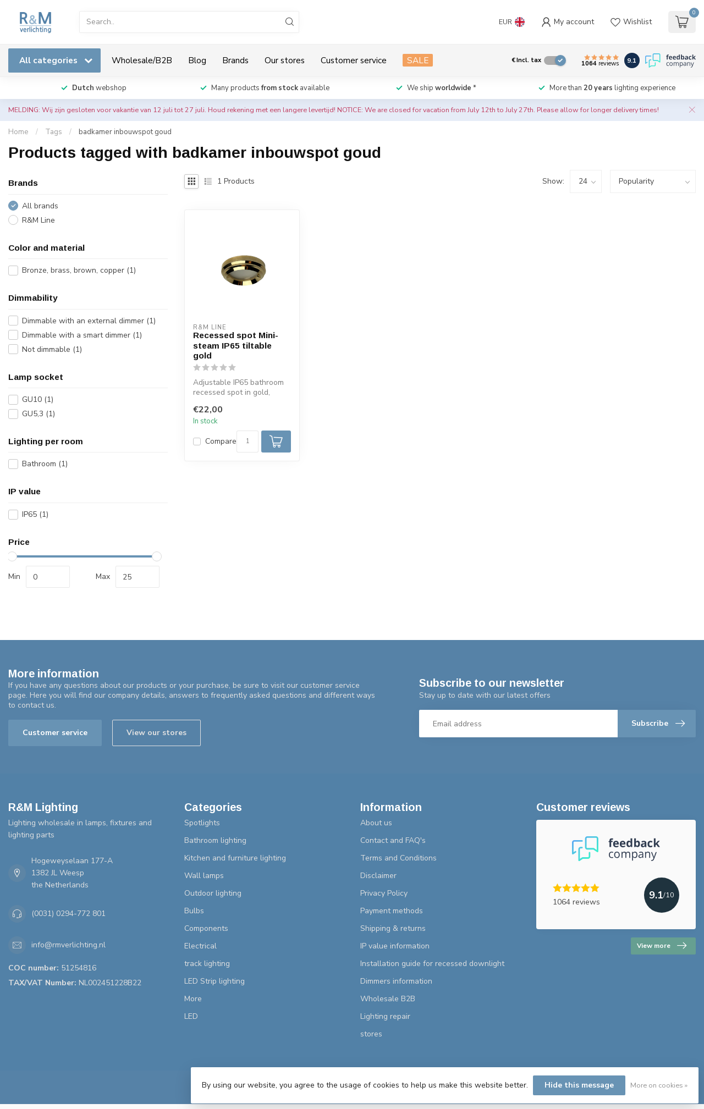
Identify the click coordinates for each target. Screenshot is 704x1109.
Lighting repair (385, 1016)
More (193, 999)
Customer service (354, 60)
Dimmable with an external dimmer (89, 321)
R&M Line (38, 220)
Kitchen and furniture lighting (235, 858)
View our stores (156, 732)
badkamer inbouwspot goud (125, 132)
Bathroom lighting (215, 840)
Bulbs (194, 911)
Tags (53, 132)
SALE (417, 60)
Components (206, 928)
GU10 (37, 399)
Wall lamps (204, 875)
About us (376, 823)
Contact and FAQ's (393, 840)
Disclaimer (378, 875)
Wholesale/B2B (142, 60)
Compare (221, 441)
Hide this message (579, 1085)
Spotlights (202, 823)
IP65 (35, 514)
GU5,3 (38, 414)
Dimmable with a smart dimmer (82, 335)
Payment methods (391, 911)
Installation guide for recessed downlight (432, 963)
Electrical (200, 946)
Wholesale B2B (387, 999)
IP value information (395, 946)
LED (191, 1016)
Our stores (285, 60)
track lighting (207, 963)
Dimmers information (396, 981)
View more (661, 945)
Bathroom (45, 464)
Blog (197, 60)
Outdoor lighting (212, 893)
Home (18, 132)
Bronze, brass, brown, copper (79, 270)
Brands (235, 60)
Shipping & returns (393, 928)
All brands (40, 206)
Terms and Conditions (398, 858)
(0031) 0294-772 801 (68, 913)
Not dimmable (52, 349)
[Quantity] (247, 442)
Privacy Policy (384, 893)
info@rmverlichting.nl (68, 945)
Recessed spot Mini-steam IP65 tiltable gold (235, 345)
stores (371, 1034)
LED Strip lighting (214, 981)
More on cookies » (659, 1085)
